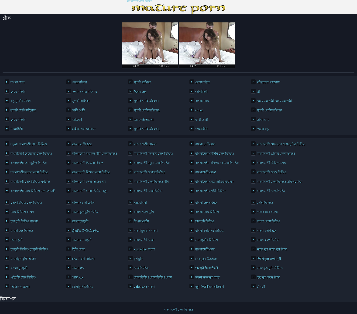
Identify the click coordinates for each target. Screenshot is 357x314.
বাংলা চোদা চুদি (144, 212)
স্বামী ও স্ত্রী (78, 110)
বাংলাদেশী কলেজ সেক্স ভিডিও (153, 153)
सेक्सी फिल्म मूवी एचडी (207, 277)
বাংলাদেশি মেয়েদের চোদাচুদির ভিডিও (281, 144)
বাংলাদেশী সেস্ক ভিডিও (271, 191)
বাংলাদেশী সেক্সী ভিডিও (210, 191)
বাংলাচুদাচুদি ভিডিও (23, 258)
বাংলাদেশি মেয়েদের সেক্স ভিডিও (31, 153)
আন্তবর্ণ (77, 119)
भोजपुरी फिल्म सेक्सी (206, 268)
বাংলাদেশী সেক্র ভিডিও (272, 172)
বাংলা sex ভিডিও (21, 230)
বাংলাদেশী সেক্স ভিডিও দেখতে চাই (32, 191)
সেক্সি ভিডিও (265, 202)
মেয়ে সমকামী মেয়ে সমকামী (274, 101)
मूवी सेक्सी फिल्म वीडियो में (209, 287)
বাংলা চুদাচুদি (18, 268)
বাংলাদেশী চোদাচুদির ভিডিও (28, 163)
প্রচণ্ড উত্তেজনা (144, 119)
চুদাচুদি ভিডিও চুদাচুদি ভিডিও (29, 249)
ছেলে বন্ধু (263, 129)
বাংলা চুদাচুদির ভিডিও (209, 230)
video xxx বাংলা (144, 287)
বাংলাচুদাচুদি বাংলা (146, 230)
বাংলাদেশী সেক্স (144, 240)
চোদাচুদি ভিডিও (82, 287)
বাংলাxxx (78, 268)
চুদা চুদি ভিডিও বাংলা (24, 221)
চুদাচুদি (138, 258)
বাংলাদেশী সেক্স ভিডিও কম (89, 181)
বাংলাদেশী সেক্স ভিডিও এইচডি (30, 181)
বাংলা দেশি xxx (266, 230)
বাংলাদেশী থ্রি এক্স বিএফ (87, 163)
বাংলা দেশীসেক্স (205, 144)
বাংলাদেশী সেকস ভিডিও (149, 172)
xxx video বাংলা (144, 249)
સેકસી (261, 287)
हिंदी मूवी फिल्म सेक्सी (268, 277)
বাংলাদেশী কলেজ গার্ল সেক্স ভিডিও (94, 153)
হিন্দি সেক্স (78, 249)
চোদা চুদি (16, 240)
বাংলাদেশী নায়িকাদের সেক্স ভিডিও (217, 163)
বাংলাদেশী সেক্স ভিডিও (140, 1)
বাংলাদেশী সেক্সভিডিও (148, 191)
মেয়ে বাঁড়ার (79, 82)
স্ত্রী (258, 91)
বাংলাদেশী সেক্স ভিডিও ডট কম (214, 181)
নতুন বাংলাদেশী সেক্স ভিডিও (28, 144)
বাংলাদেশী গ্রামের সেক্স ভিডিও (276, 153)
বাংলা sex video (206, 202)
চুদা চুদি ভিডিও (204, 221)
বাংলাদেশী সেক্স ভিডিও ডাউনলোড (279, 181)
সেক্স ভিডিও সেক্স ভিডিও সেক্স (153, 277)
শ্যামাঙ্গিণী (201, 91)
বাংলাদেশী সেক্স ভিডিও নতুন (90, 191)
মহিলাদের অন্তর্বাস (268, 82)
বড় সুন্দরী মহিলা (20, 101)
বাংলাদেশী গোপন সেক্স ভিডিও (214, 153)
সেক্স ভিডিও (141, 268)
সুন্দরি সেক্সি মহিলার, (23, 110)
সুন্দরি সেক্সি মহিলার (84, 91)
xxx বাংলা (140, 202)
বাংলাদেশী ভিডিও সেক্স (271, 163)
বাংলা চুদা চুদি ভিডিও (85, 212)
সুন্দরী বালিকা (142, 82)
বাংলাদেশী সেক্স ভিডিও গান (151, 181)
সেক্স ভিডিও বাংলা (22, 212)
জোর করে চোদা (267, 212)
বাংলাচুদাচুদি (80, 221)
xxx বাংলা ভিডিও (83, 258)
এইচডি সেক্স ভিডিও (23, 277)
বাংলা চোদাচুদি (81, 240)
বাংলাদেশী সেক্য (205, 172)
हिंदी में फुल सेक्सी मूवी (269, 258)
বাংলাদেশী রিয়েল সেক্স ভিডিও (91, 172)
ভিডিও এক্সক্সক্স (20, 287)
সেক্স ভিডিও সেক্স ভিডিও (26, 202)
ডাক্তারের (263, 119)
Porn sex (140, 91)
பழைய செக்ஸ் (206, 258)
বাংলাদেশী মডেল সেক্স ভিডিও (29, 172)
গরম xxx (77, 277)
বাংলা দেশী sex (82, 144)
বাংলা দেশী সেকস (145, 144)
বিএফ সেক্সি (141, 221)
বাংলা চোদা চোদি (83, 202)
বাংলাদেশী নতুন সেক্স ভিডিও (152, 163)
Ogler (199, 110)
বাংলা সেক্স (17, 82)
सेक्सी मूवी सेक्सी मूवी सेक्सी (272, 249)
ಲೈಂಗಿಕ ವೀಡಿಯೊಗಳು (86, 230)
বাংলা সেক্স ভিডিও (207, 212)
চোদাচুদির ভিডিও (206, 240)
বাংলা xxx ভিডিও (268, 240)
